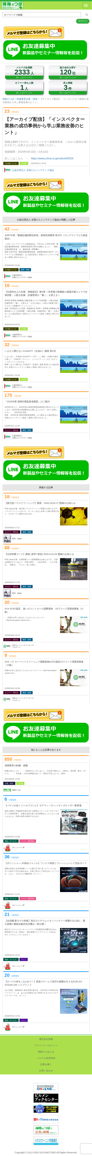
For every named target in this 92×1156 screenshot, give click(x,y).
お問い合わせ (46, 1070)
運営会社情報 (46, 1039)
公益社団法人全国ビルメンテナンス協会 (22, 276)
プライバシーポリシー (46, 1045)
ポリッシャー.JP (18, 847)
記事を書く (46, 1064)
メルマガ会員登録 (46, 1058)
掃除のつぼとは (46, 1051)
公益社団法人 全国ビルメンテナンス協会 (33, 170)
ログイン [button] (82, 21)
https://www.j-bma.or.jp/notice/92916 (52, 158)
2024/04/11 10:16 (38, 163)
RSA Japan (17, 539)
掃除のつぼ (12, 5)
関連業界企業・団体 (27, 99)
